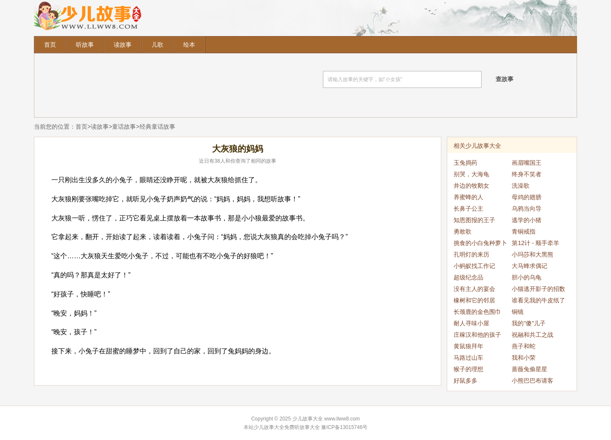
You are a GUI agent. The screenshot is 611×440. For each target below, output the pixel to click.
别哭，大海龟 (471, 174)
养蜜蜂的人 (468, 197)
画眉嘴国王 (526, 162)
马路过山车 (468, 357)
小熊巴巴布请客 (532, 380)
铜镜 (518, 311)
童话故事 (124, 126)
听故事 (85, 44)
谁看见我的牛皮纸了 (538, 300)
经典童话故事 (157, 126)
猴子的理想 (468, 369)
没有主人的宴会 (474, 288)
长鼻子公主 (468, 208)
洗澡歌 (521, 185)
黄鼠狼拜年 (468, 346)
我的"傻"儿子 (529, 323)
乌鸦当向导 (526, 208)
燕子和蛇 (523, 346)
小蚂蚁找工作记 (474, 265)
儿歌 (157, 44)
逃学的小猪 (526, 220)
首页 (50, 44)
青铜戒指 (523, 231)
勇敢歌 (462, 231)
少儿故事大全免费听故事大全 (287, 427)
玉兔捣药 (465, 162)
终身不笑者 (526, 174)
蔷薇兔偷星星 (529, 369)
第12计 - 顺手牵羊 (535, 243)
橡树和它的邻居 (474, 300)
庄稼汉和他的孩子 (477, 334)
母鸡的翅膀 (526, 197)
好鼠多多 (465, 380)
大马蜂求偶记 (529, 265)
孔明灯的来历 (471, 254)
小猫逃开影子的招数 (538, 288)
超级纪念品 (468, 277)
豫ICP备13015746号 (344, 427)
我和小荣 (523, 357)
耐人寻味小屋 (471, 323)
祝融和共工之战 (532, 334)
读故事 (123, 44)
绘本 (189, 44)
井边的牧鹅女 (471, 185)
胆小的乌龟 (526, 277)
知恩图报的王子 (474, 220)
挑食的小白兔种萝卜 (480, 243)
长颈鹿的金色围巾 (477, 311)
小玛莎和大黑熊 (532, 254)
